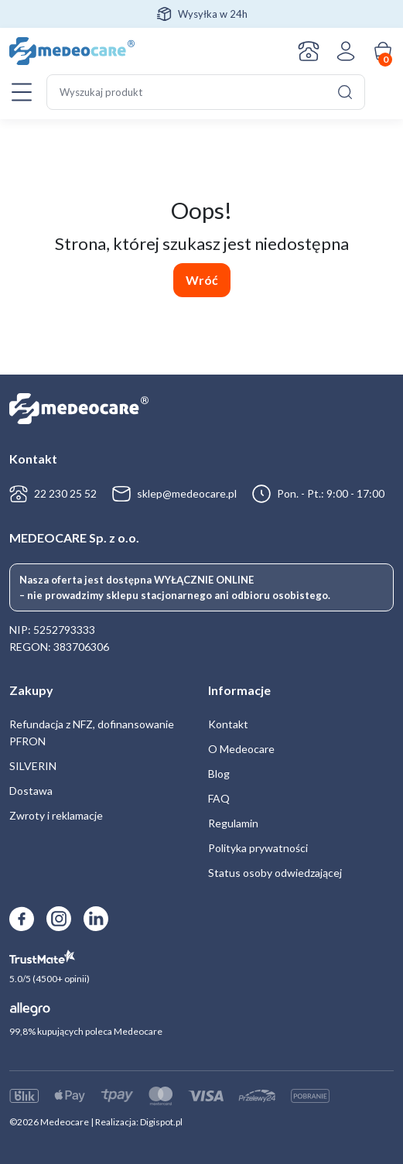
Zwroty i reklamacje (56, 815)
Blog (219, 773)
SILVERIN (32, 765)
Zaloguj (346, 51)
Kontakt (308, 51)
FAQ (219, 798)
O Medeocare (241, 748)
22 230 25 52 (65, 493)
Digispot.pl (161, 1122)
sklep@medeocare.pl (187, 493)
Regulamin (233, 823)
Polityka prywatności (258, 847)
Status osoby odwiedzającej (275, 872)
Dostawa (31, 790)
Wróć (202, 279)
